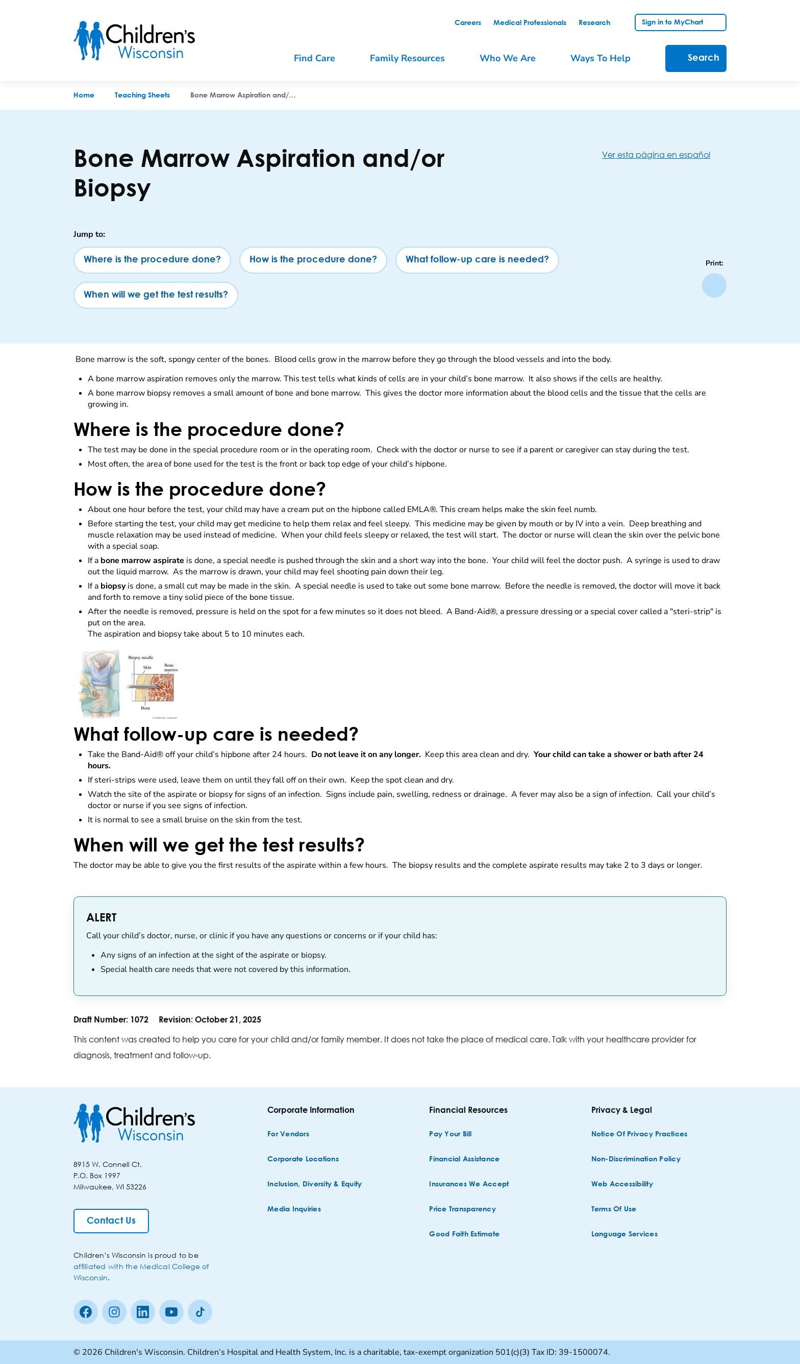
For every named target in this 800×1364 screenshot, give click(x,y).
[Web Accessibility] (622, 1184)
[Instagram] (114, 1312)
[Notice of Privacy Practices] (639, 1134)
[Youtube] (171, 1312)
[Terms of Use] (614, 1209)
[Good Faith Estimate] (464, 1234)
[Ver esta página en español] (664, 154)
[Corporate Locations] (303, 1159)
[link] (468, 23)
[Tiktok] (200, 1312)
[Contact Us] (111, 1221)
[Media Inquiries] (294, 1209)
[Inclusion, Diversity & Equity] (314, 1184)
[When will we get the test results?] (155, 295)
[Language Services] (624, 1234)
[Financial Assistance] (464, 1159)
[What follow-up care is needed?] (477, 260)
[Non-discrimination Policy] (636, 1159)
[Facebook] (85, 1312)
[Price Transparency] (462, 1209)
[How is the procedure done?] (313, 260)
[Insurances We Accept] (469, 1184)
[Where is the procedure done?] (152, 260)
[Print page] (714, 285)
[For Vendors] (288, 1134)
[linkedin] (143, 1312)
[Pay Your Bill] (450, 1134)
